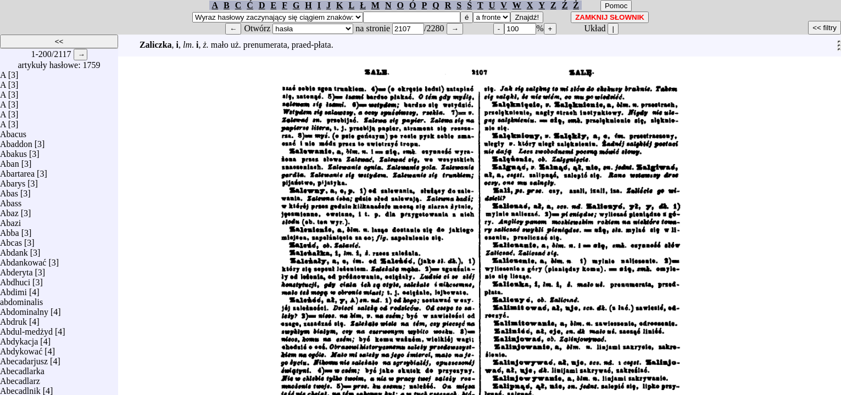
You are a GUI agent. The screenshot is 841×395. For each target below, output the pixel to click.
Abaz (9, 210)
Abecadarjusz (24, 358)
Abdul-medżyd (26, 329)
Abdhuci (15, 279)
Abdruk (13, 319)
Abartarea (17, 171)
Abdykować (21, 348)
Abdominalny (24, 309)
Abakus (13, 151)
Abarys (12, 180)
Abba (9, 230)
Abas (9, 190)
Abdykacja (19, 338)
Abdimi (13, 289)
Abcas (11, 240)
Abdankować (23, 259)
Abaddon (16, 141)
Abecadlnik (20, 388)
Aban (9, 161)
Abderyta (16, 269)
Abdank (14, 250)
